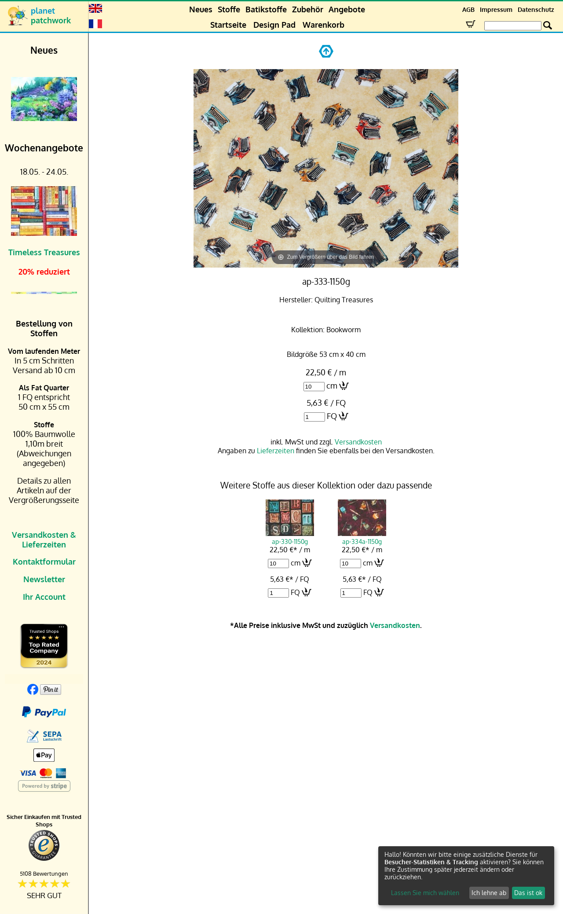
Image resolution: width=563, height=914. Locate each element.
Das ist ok (528, 892)
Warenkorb (323, 24)
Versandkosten (358, 441)
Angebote (347, 9)
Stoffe (229, 9)
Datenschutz (536, 9)
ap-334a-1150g (362, 537)
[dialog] (466, 875)
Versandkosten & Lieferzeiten (44, 539)
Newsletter (44, 579)
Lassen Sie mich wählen (425, 892)
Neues (200, 9)
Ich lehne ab (489, 892)
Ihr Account (44, 597)
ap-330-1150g (290, 537)
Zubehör (307, 9)
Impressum (496, 9)
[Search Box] (512, 25)
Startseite (228, 24)
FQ (332, 416)
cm (331, 385)
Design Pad (274, 24)
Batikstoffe (266, 9)
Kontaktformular (44, 561)
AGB (468, 9)
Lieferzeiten (275, 450)
